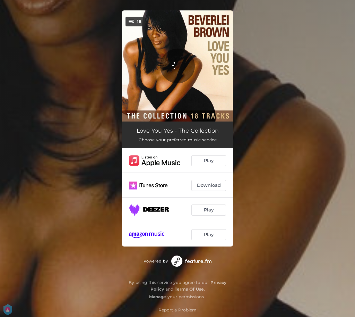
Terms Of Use (189, 289)
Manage (157, 296)
